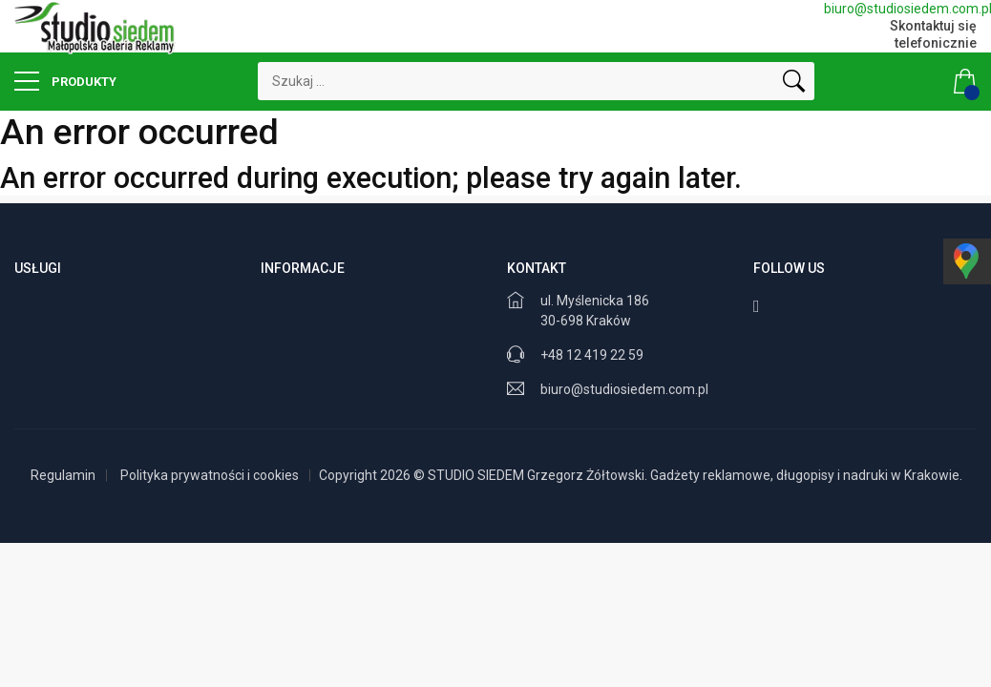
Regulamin (63, 475)
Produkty (65, 81)
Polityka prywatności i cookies (209, 475)
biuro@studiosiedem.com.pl (900, 8)
